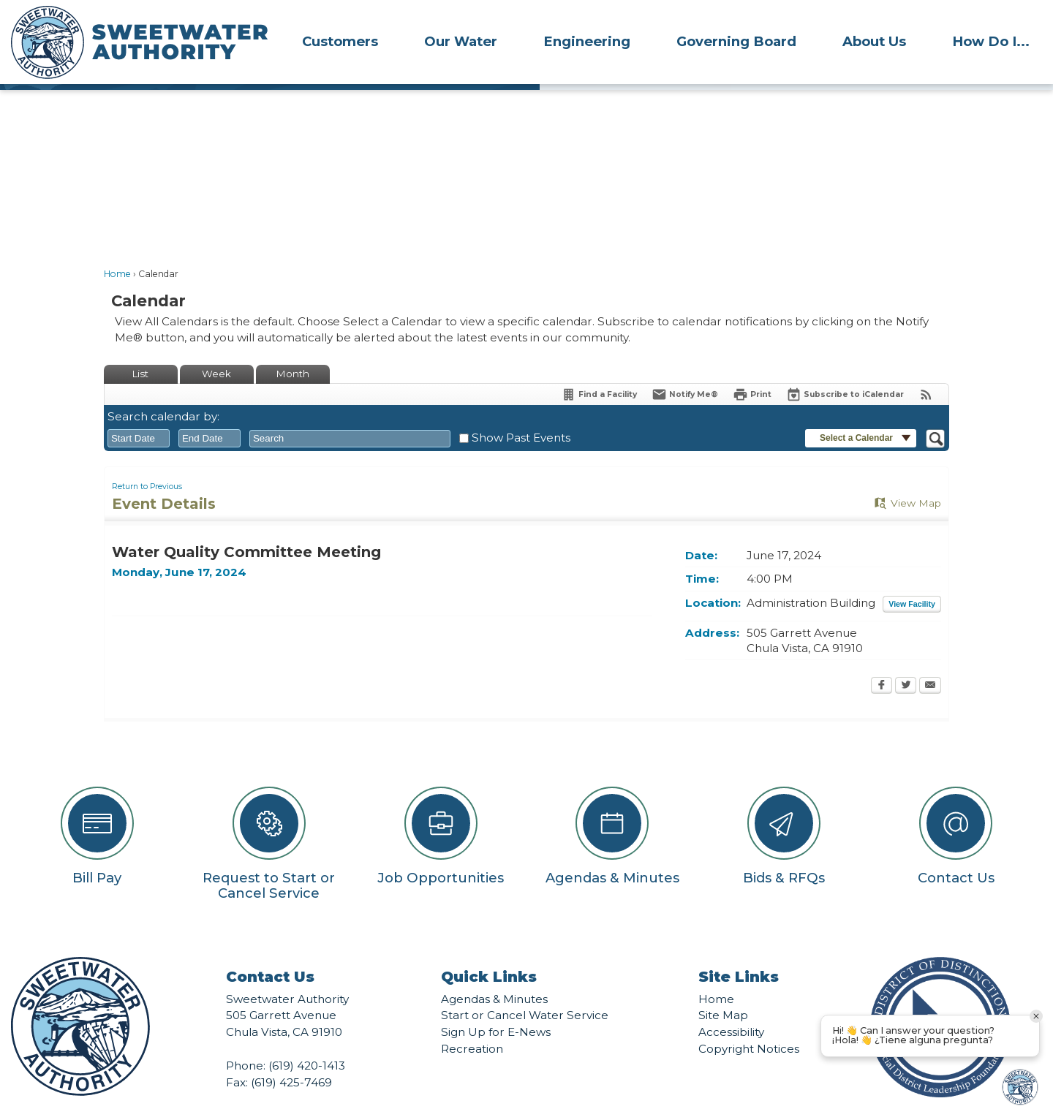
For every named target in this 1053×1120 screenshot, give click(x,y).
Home (117, 248)
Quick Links (489, 952)
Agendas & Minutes (494, 974)
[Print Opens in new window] (752, 369)
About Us (874, 41)
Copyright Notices (748, 1024)
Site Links (738, 952)
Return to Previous (147, 461)
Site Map (723, 990)
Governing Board (736, 41)
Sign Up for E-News (496, 1007)
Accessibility (731, 1007)
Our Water (460, 41)
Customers (340, 41)
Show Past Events (521, 413)
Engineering (586, 41)
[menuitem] (340, 41)
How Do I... (991, 41)
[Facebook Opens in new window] (881, 661)
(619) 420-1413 (306, 1041)
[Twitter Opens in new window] (905, 661)
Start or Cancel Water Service (524, 990)
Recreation (472, 1024)
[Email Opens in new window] (930, 661)
